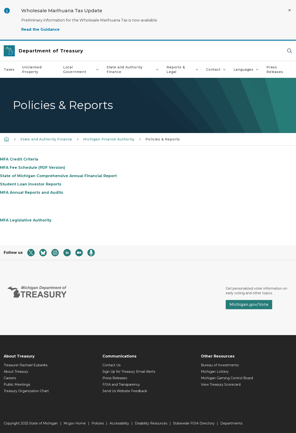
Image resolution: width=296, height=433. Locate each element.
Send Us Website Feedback (124, 391)
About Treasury (16, 371)
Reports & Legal (184, 69)
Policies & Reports (162, 139)
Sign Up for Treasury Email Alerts (128, 371)
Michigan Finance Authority (108, 139)
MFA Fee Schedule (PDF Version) (32, 167)
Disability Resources (151, 423)
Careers (10, 378)
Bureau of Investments (220, 365)
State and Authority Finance (134, 69)
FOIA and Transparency (121, 384)
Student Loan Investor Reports (30, 184)
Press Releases (274, 69)
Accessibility (119, 423)
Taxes (9, 69)
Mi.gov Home (75, 423)
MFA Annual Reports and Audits (31, 192)
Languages (248, 70)
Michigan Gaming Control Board (227, 378)
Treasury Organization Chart (26, 391)
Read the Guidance (40, 29)
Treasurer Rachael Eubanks (25, 365)
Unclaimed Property (31, 69)
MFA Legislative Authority (26, 220)
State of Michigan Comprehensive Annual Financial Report (58, 176)
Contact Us (111, 365)
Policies (98, 423)
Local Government (83, 69)
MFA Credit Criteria (19, 159)
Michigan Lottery (215, 371)
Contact (218, 70)
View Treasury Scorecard (220, 384)
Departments (231, 423)
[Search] (289, 51)
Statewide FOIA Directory (194, 423)
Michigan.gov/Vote (248, 304)
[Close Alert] (289, 10)
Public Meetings (17, 384)
